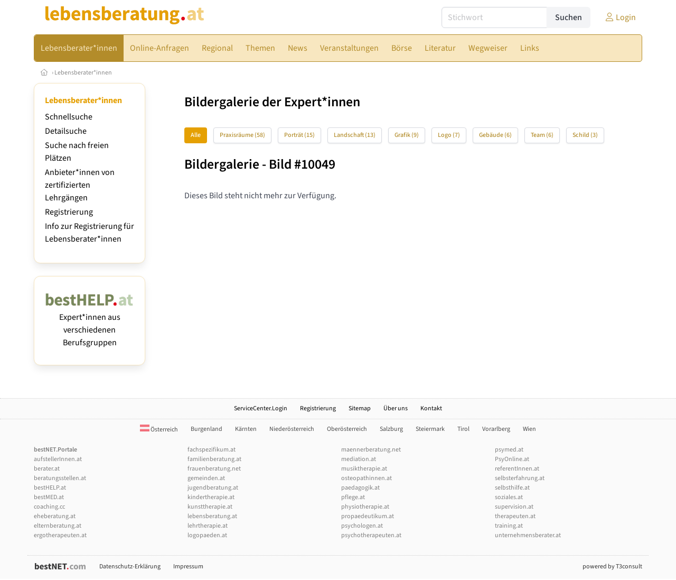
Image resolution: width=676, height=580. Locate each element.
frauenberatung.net (214, 468)
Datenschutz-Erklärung (130, 566)
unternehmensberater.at (528, 535)
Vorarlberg (496, 429)
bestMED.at (49, 497)
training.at (509, 525)
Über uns (395, 408)
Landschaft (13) (354, 135)
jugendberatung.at (212, 487)
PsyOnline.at (512, 459)
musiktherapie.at (364, 468)
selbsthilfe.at (512, 487)
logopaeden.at (207, 535)
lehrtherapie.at (207, 525)
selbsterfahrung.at (519, 478)
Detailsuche (66, 131)
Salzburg (391, 429)
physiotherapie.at (365, 506)
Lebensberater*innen (83, 72)
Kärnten (246, 429)
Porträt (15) (299, 135)
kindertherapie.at (210, 497)
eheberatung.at (55, 516)
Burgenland (206, 429)
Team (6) (542, 135)
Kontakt (431, 408)
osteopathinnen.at (366, 478)
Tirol (463, 429)
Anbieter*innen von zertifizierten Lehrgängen (80, 185)
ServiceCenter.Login (260, 408)
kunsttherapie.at (209, 506)
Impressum (188, 566)
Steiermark (430, 429)
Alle (196, 135)
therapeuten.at (515, 516)
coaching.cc (49, 506)
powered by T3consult (612, 566)
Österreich (159, 429)
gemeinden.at (206, 478)
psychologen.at (362, 525)
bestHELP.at (50, 487)
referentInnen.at (517, 468)
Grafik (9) (407, 135)
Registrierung (69, 212)
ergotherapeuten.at (60, 535)
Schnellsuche (68, 117)
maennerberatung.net (371, 449)
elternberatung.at (57, 525)
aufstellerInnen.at (58, 459)
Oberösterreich (347, 429)
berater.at (47, 468)
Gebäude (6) (495, 135)
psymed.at (509, 449)
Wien (529, 429)
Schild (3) (585, 135)
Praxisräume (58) (242, 135)
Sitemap (360, 408)
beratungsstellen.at (60, 478)
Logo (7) (449, 135)
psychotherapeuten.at (371, 535)
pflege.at (353, 497)
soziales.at (509, 497)
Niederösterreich (291, 429)
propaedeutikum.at (367, 516)
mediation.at (358, 459)
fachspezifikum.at (211, 449)
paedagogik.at (360, 487)
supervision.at (514, 506)
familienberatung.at (214, 459)
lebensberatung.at (212, 516)
